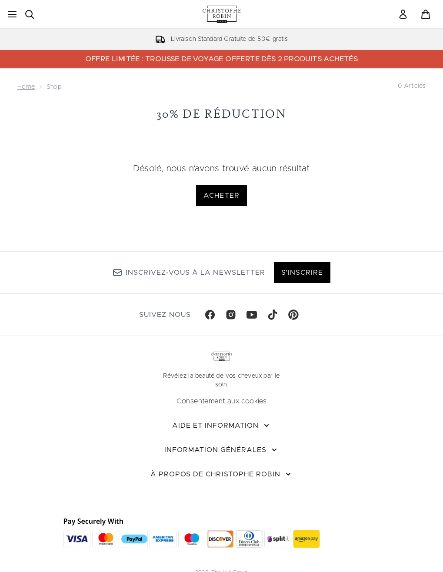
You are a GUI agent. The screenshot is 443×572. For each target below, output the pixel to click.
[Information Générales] (221, 450)
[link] (403, 14)
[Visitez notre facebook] (210, 314)
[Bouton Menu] (12, 14)
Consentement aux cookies (222, 401)
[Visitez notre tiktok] (272, 314)
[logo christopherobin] (222, 14)
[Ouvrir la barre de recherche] (29, 14)
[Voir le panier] (425, 14)
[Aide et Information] (221, 425)
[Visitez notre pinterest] (293, 314)
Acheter (221, 195)
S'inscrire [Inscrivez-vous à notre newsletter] (302, 272)
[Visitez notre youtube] (251, 314)
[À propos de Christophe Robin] (221, 474)
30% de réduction (221, 113)
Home (26, 87)
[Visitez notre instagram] (230, 314)
